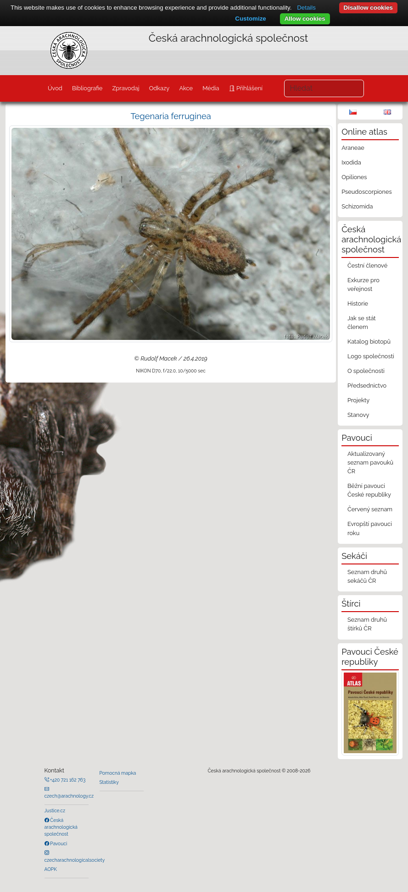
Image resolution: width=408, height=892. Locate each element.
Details (306, 7)
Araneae (352, 147)
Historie (357, 303)
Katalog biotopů (369, 341)
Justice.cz (55, 810)
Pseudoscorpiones (366, 191)
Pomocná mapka (118, 773)
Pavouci (58, 843)
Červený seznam (369, 509)
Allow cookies (305, 18)
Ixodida (351, 162)
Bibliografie (87, 88)
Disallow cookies (368, 7)
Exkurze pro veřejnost (363, 284)
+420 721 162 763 (67, 780)
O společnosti (366, 370)
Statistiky (109, 782)
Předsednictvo (366, 385)
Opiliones (354, 177)
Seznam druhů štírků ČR (367, 624)
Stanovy (358, 414)
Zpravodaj (125, 88)
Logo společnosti (370, 356)
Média (210, 88)
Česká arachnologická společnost (61, 827)
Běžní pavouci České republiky (369, 490)
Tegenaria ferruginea (170, 116)
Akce (186, 88)
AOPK (51, 869)
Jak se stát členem (361, 322)
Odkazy (159, 88)
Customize (250, 18)
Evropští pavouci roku (369, 528)
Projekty (358, 400)
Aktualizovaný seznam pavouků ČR (370, 462)
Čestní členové (367, 265)
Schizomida (357, 206)
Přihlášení (249, 88)
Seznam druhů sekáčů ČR (367, 576)
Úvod (55, 88)
